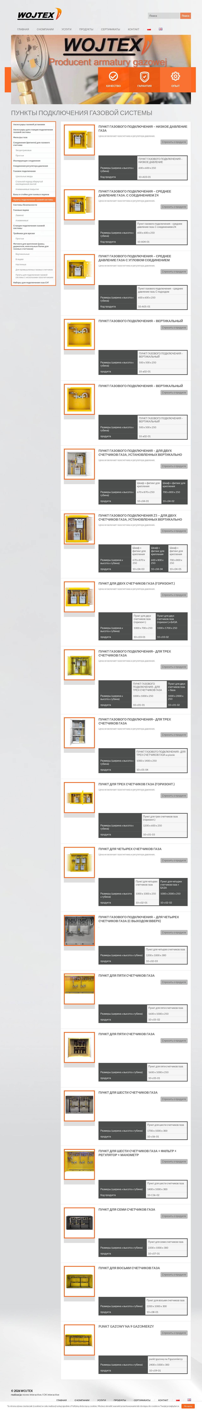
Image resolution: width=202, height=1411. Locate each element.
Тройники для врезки (24, 233)
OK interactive (51, 1394)
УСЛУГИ (66, 29)
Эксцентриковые (23, 150)
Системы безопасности (25, 205)
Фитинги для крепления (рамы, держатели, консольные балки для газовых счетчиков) (30, 246)
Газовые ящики (21, 210)
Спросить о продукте (174, 141)
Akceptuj (188, 1406)
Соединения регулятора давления (30, 166)
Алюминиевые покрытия (27, 189)
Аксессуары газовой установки (29, 124)
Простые (20, 155)
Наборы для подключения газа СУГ (31, 282)
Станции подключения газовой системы (29, 226)
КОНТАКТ (133, 29)
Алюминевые (22, 220)
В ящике (20, 259)
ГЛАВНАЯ (23, 29)
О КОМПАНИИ (45, 29)
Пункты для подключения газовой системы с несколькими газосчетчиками (34, 276)
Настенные (21, 264)
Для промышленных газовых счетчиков (34, 269)
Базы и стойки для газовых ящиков (31, 194)
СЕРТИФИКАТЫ (110, 29)
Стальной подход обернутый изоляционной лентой (29, 182)
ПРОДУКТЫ (86, 29)
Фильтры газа (20, 137)
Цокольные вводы (24, 176)
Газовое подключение (24, 171)
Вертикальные (22, 254)
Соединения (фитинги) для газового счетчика (31, 143)
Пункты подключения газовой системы (33, 199)
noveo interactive (32, 1394)
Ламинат (20, 215)
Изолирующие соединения (26, 160)
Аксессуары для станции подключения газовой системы (33, 130)
